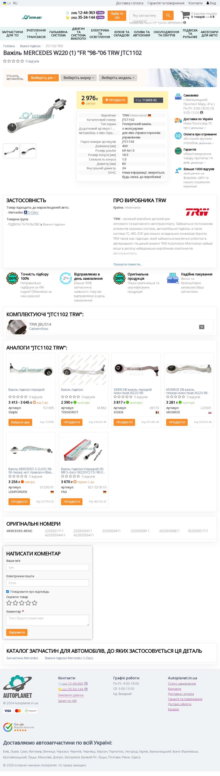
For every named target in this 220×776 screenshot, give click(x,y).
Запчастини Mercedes (22, 658)
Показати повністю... (127, 264)
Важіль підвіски (72, 389)
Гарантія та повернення (165, 3)
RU (15, 3)
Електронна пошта (20, 576)
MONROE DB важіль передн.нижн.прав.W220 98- (187, 391)
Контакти (195, 3)
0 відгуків (32, 61)
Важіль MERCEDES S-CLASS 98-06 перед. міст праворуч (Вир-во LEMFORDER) (31, 470)
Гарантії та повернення (185, 699)
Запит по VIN (67, 701)
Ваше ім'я (13, 561)
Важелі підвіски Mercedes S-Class (69, 658)
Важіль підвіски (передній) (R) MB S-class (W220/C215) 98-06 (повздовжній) (83, 470)
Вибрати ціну (20, 422)
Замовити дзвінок (71, 695)
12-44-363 (81, 12)
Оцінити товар (17, 597)
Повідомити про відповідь (27, 591)
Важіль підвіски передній (27, 389)
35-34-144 (81, 17)
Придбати (115, 100)
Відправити (17, 632)
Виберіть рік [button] (43, 77)
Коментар (14, 611)
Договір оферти (179, 704)
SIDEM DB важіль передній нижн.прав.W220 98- (133, 391)
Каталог (173, 709)
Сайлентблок (38, 328)
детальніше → (198, 127)
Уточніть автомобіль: (15, 77)
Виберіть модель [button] (118, 77)
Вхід (211, 3)
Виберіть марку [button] (79, 77)
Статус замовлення (182, 683)
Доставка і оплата (129, 3)
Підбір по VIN (117, 16)
